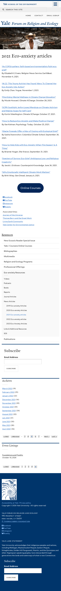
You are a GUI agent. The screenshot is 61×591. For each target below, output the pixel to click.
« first (6, 436)
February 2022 (8, 392)
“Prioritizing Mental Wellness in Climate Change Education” (29, 97)
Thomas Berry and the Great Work (17, 218)
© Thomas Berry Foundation (16, 521)
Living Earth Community (13, 221)
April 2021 (6, 429)
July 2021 (6, 418)
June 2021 (6, 422)
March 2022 (7, 389)
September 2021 (9, 411)
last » (54, 436)
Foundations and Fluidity (12, 455)
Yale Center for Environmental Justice (18, 225)
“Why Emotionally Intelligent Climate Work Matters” (26, 172)
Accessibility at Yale (10, 503)
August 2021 (7, 414)
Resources (7, 234)
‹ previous (15, 436)
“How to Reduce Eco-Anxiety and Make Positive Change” (28, 121)
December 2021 (8, 400)
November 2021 (9, 403)
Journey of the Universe (13, 215)
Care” (28, 111)
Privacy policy (25, 503)
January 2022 (7, 396)
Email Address (11, 357)
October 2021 (8, 407)
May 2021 (6, 425)
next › (46, 436)
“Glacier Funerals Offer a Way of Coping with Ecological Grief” (30, 131)
